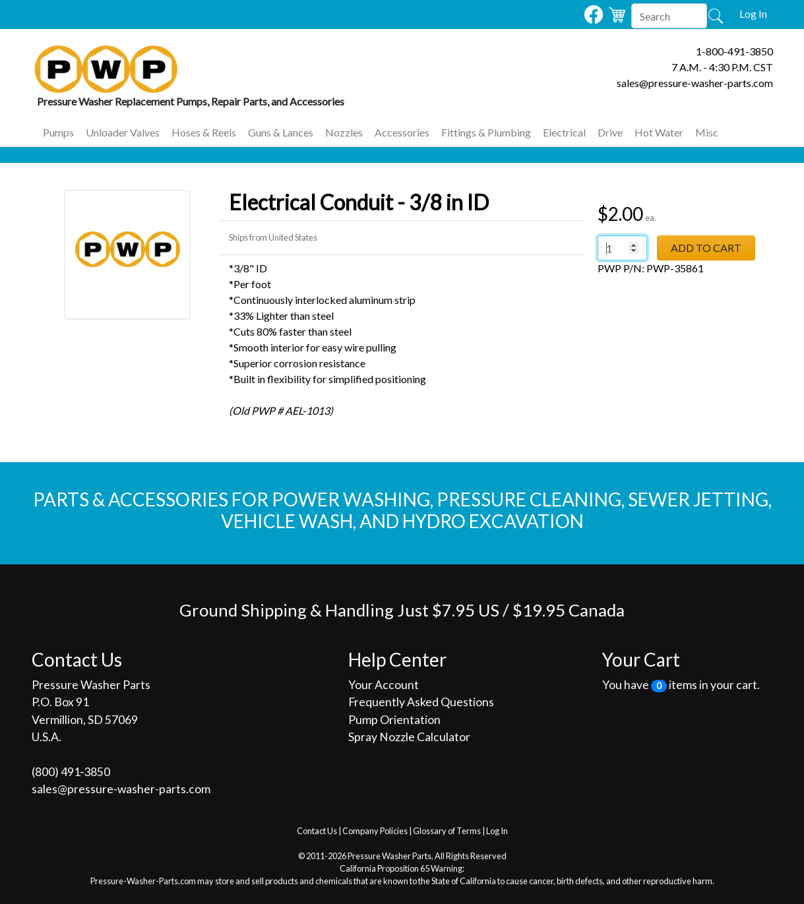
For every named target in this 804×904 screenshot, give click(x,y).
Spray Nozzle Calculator (409, 737)
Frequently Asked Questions (421, 702)
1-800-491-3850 (734, 51)
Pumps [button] (58, 132)
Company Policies (375, 831)
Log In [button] (753, 13)
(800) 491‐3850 (71, 772)
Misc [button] (706, 132)
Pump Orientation (394, 720)
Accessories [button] (402, 132)
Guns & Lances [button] (280, 132)
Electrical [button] (564, 132)
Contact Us (317, 831)
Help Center (397, 659)
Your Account (383, 685)
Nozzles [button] (344, 132)
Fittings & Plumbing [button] (486, 132)
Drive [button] (610, 132)
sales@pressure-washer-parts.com (695, 82)
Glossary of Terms (447, 831)
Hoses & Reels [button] (203, 132)
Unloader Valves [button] (123, 132)
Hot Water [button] (658, 132)
